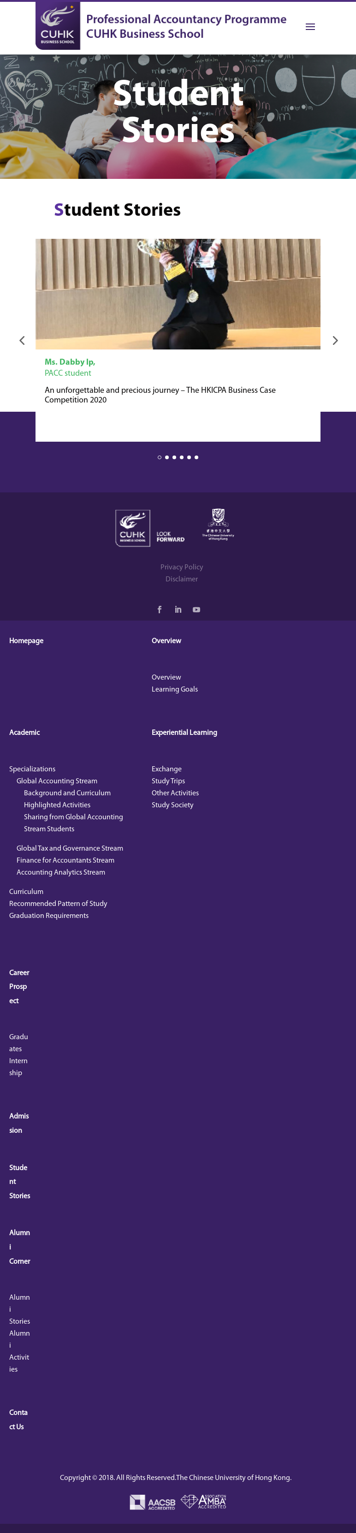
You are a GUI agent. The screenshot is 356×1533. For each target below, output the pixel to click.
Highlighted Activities (57, 805)
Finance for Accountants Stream (65, 860)
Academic (24, 733)
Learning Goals (175, 689)
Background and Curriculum (67, 793)
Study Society (173, 805)
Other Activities (175, 793)
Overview (166, 641)
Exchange (167, 769)
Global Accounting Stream (57, 781)
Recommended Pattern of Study (58, 904)
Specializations (32, 769)
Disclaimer (182, 579)
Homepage (26, 641)
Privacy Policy (181, 567)
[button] (22, 340)
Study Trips (168, 781)
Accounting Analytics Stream (61, 872)
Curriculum (26, 892)
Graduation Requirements (49, 916)
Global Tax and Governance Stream (70, 848)
